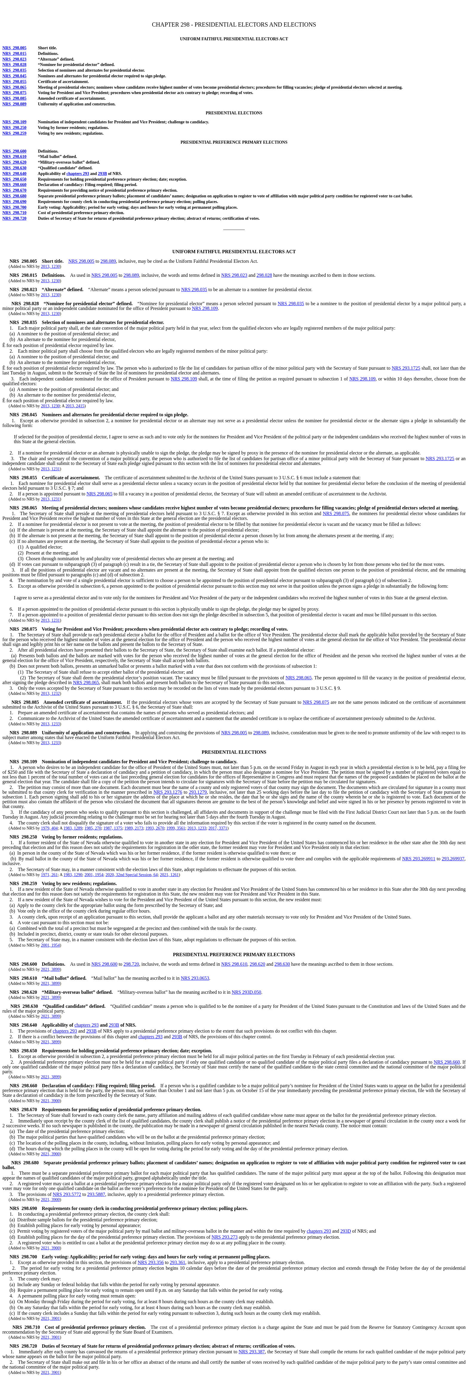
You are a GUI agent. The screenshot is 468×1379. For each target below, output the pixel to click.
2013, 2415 (75, 406)
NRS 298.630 (14, 168)
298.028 (264, 275)
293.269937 (453, 858)
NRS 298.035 (14, 70)
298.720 (131, 964)
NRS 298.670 (14, 190)
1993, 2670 (154, 828)
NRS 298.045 (14, 76)
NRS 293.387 (251, 1351)
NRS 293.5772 (67, 1194)
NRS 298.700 (14, 207)
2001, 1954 (93, 875)
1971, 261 (49, 875)
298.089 (108, 261)
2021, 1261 (169, 875)
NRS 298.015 (14, 53)
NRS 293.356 (151, 1262)
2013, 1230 (50, 266)
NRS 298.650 (14, 179)
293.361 (177, 1262)
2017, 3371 (217, 828)
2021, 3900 (50, 1101)
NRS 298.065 (14, 87)
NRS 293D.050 (246, 992)
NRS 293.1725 (406, 368)
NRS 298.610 (14, 156)
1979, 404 (49, 828)
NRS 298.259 (14, 133)
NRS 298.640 (14, 173)
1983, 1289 (73, 828)
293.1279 (198, 792)
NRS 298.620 (14, 162)
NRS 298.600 (14, 151)
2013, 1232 (50, 693)
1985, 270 (92, 828)
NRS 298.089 (14, 104)
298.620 (257, 964)
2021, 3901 (50, 1318)
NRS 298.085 (14, 98)
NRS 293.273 (225, 1237)
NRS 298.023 (14, 59)
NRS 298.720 (14, 218)
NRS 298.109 (14, 122)
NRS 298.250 (14, 127)
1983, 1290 (73, 875)
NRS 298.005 (14, 48)
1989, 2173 (133, 828)
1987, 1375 (112, 828)
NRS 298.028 (14, 64)
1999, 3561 (176, 828)
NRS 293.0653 (195, 978)
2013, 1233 (50, 724)
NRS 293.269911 (418, 858)
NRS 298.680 (14, 196)
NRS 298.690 (14, 201)
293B (102, 173)
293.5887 (96, 1194)
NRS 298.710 (14, 213)
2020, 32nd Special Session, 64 (131, 875)
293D (345, 1231)
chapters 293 (78, 173)
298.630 (282, 964)
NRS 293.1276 (167, 792)
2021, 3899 (50, 969)
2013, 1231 (50, 469)
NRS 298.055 (14, 81)
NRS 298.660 (14, 184)
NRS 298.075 (14, 92)
